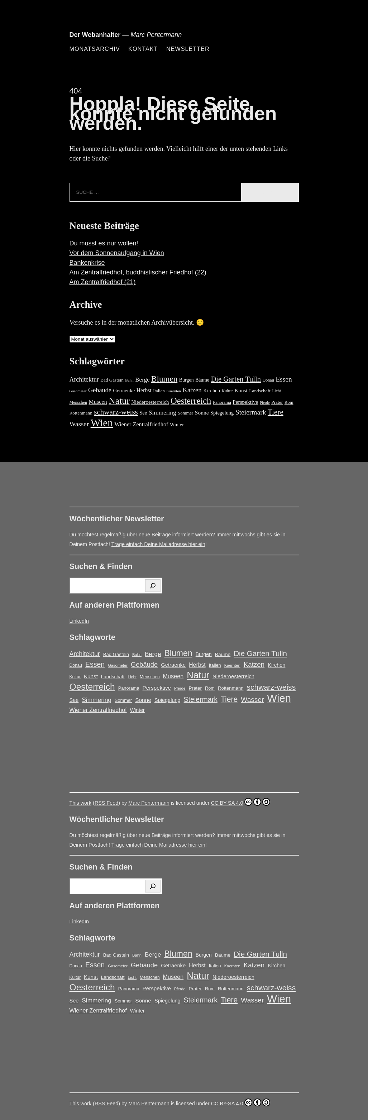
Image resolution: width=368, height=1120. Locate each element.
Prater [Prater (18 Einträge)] (277, 402)
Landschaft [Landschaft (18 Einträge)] (260, 390)
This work (81, 803)
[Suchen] (153, 585)
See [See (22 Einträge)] (143, 413)
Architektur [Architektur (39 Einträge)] (84, 379)
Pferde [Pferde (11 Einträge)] (265, 403)
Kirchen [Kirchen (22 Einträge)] (211, 390)
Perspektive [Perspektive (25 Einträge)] (245, 402)
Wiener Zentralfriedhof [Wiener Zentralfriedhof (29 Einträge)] (141, 424)
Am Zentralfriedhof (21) (103, 282)
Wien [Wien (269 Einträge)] (102, 423)
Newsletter (188, 49)
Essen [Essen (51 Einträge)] (284, 379)
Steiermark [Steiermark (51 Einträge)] (250, 412)
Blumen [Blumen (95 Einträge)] (164, 378)
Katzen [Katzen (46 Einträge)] (191, 390)
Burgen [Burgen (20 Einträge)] (186, 380)
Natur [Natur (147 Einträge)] (119, 401)
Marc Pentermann (148, 803)
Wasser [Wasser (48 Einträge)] (79, 424)
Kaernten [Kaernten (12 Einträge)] (173, 391)
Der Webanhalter (95, 34)
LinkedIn (79, 621)
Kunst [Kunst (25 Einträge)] (240, 390)
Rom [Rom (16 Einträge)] (289, 402)
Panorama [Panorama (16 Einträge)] (222, 402)
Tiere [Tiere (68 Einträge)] (275, 412)
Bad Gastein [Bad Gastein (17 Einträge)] (112, 380)
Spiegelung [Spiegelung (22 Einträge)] (222, 413)
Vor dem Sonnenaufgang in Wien (117, 253)
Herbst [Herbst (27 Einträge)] (144, 390)
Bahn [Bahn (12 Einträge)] (129, 380)
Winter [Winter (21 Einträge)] (177, 424)
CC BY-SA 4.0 (240, 802)
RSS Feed (106, 803)
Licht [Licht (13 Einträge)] (276, 391)
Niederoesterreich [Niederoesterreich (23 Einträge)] (150, 402)
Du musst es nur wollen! (104, 243)
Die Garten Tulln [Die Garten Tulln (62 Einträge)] (236, 379)
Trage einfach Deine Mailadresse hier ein (158, 544)
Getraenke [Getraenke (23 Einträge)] (124, 390)
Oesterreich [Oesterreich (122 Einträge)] (191, 401)
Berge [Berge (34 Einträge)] (142, 379)
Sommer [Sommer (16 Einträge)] (185, 413)
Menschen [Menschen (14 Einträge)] (78, 402)
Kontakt (143, 49)
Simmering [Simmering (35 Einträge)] (162, 412)
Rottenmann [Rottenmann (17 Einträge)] (81, 413)
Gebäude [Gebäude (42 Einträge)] (99, 390)
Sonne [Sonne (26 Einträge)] (202, 413)
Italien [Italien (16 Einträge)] (159, 390)
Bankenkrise (87, 262)
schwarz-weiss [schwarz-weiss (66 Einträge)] (116, 412)
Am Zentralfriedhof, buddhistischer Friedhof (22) (138, 272)
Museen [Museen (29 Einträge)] (98, 402)
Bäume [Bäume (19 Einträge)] (202, 380)
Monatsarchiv (95, 49)
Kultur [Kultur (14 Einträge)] (227, 390)
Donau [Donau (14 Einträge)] (268, 380)
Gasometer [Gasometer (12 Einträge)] (78, 391)
